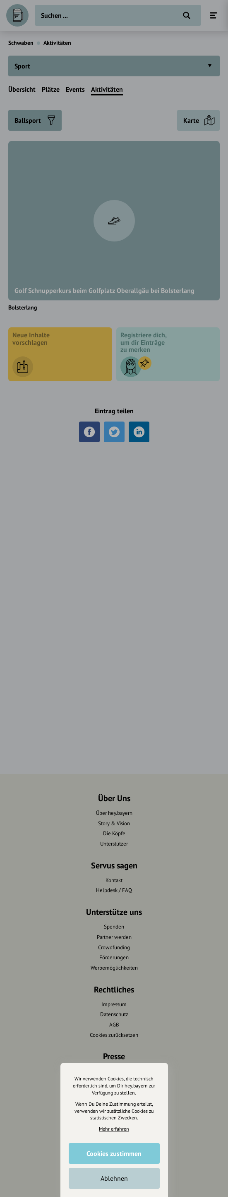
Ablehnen (114, 1178)
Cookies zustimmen (114, 1153)
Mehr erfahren (114, 1129)
